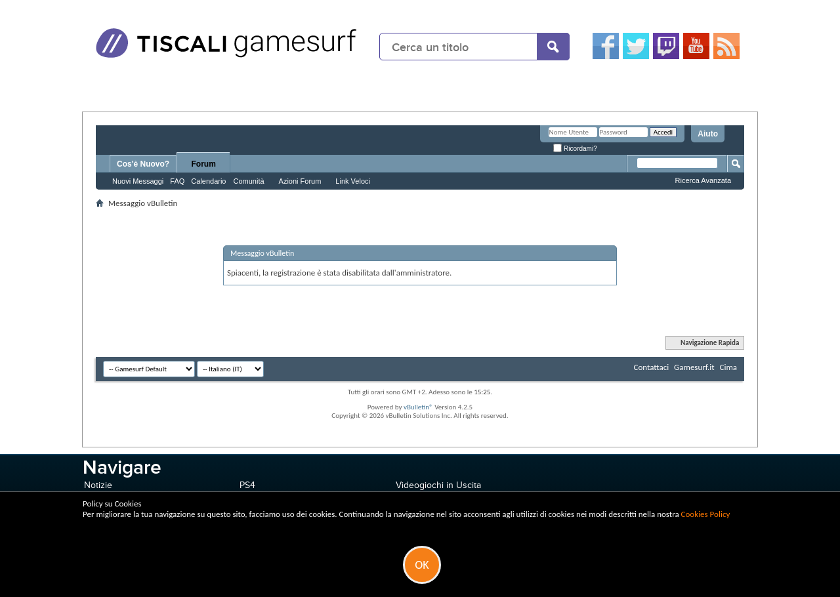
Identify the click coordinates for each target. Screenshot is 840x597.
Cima (728, 367)
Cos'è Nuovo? (143, 164)
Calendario (208, 181)
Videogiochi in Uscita (438, 485)
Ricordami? (575, 148)
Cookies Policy (705, 514)
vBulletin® (418, 407)
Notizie (98, 485)
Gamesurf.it (694, 367)
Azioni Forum (300, 181)
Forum (204, 164)
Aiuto (708, 133)
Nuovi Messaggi (137, 181)
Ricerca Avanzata (703, 180)
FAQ (177, 181)
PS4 (247, 485)
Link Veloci (352, 181)
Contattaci (651, 367)
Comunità (248, 181)
